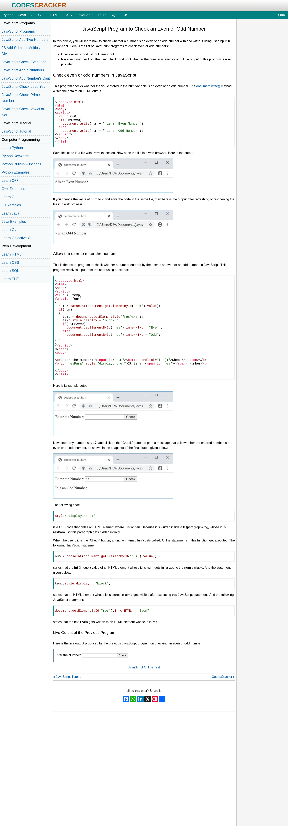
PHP (102, 15)
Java (22, 15)
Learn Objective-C (16, 238)
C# (124, 15)
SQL (114, 15)
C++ (41, 15)
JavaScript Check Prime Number (21, 98)
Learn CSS (10, 263)
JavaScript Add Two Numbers (25, 40)
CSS (68, 15)
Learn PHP (10, 279)
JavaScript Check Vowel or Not (23, 112)
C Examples (11, 205)
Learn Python (12, 148)
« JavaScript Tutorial (67, 711)
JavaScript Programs (18, 31)
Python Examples (15, 172)
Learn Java (10, 213)
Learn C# (9, 230)
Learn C (8, 197)
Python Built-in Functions (21, 164)
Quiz (282, 15)
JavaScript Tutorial (16, 131)
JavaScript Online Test (144, 701)
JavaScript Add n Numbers (23, 70)
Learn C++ (10, 181)
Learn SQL (10, 271)
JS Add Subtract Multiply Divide (21, 51)
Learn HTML (12, 254)
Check (122, 689)
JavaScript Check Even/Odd (24, 62)
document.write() (208, 86)
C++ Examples (13, 189)
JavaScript (85, 15)
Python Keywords (15, 156)
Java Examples (14, 222)
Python (8, 15)
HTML (55, 15)
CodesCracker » (223, 711)
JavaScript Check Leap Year (24, 87)
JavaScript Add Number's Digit (26, 78)
